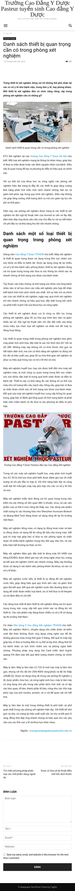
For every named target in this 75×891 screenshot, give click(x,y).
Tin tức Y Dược (9, 38)
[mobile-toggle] (5, 25)
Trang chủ (7, 33)
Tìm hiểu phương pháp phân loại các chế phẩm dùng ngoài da (19, 774)
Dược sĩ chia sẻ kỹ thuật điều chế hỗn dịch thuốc (56, 772)
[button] (70, 25)
